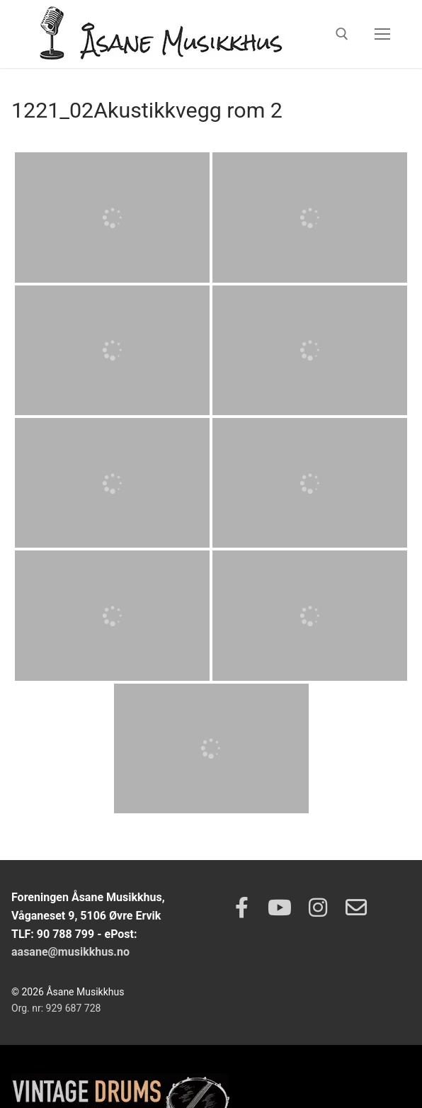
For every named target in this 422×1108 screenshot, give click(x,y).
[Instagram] (318, 907)
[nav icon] (382, 34)
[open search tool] (342, 34)
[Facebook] (241, 907)
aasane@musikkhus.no (70, 952)
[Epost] (356, 907)
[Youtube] (280, 907)
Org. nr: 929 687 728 (56, 1008)
